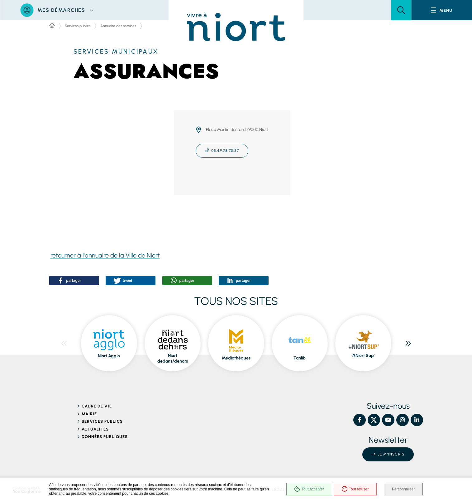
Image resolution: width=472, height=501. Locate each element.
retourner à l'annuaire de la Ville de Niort (105, 255)
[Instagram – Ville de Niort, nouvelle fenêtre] (402, 420)
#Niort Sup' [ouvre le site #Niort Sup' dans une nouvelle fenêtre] (363, 355)
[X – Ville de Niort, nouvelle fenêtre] (374, 420)
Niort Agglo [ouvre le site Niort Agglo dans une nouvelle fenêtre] (109, 356)
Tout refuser (354, 489)
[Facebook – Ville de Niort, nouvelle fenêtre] (359, 420)
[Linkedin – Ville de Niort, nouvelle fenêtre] (417, 420)
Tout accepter (308, 489)
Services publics (77, 26)
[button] (401, 10)
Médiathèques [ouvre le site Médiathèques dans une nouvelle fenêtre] (236, 358)
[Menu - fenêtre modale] (441, 10)
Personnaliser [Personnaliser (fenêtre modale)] (403, 489)
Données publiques (105, 436)
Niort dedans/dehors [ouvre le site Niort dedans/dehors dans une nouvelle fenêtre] (172, 358)
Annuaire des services (118, 26)
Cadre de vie (97, 406)
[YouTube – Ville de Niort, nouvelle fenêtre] (388, 420)
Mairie (89, 414)
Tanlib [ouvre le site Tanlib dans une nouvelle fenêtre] (299, 358)
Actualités (95, 429)
